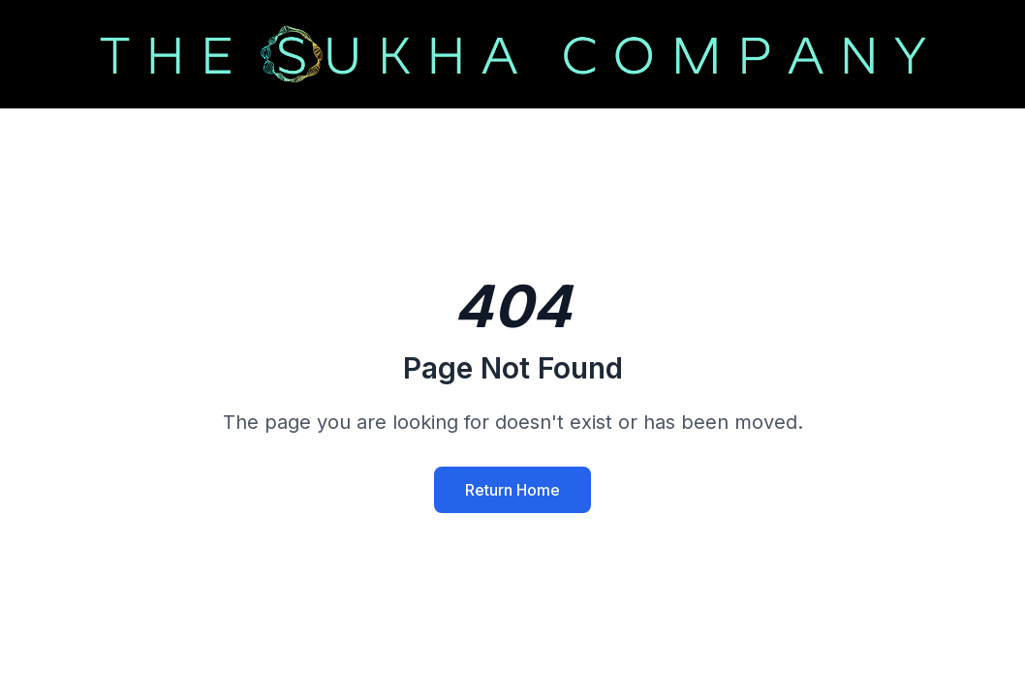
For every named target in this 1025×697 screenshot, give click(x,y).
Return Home (512, 490)
